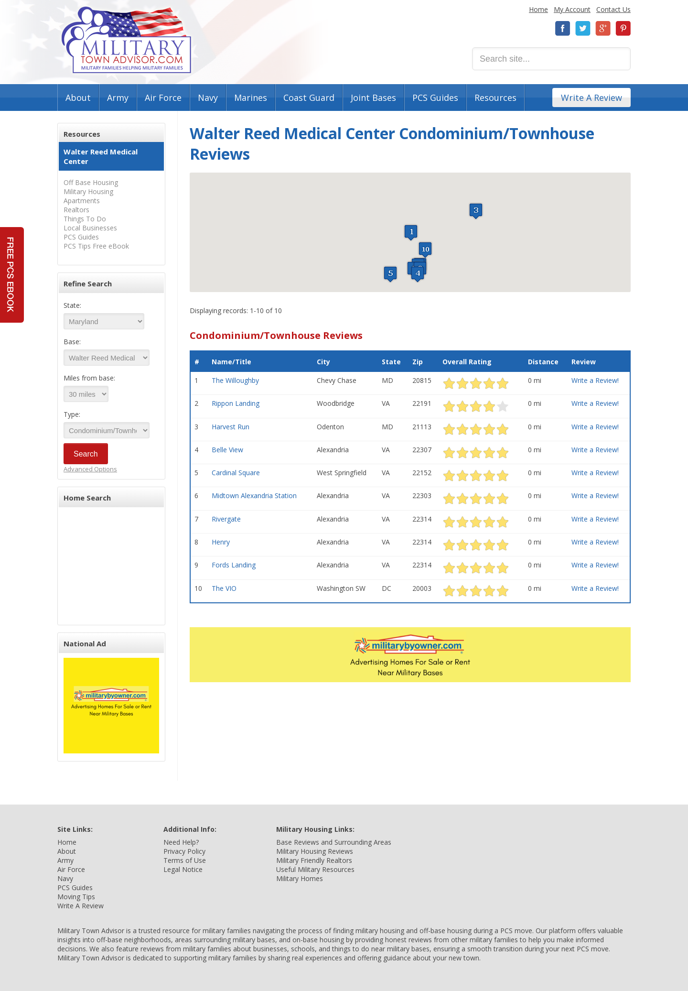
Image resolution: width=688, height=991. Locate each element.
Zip (417, 361)
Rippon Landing (235, 403)
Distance (543, 361)
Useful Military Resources (315, 869)
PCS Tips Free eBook (96, 245)
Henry (221, 541)
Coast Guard (308, 97)
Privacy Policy (184, 851)
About (78, 97)
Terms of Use (184, 860)
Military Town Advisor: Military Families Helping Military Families (126, 39)
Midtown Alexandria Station (254, 495)
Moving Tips (76, 896)
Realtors (76, 209)
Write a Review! (595, 380)
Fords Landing (234, 564)
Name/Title (231, 361)
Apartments (82, 200)
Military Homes (299, 878)
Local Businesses (90, 227)
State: (72, 305)
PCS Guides (435, 97)
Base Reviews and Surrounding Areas (333, 842)
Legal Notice (183, 869)
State (391, 361)
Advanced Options (90, 469)
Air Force (163, 97)
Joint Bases (373, 97)
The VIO (224, 588)
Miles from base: (89, 377)
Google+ (603, 28)
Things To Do (85, 218)
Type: (72, 414)
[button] (411, 232)
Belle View (227, 449)
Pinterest (623, 28)
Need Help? (181, 842)
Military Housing (88, 191)
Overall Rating (467, 361)
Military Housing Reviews (314, 851)
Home (538, 9)
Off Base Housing (91, 182)
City (323, 361)
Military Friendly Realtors (314, 860)
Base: (72, 341)
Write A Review (591, 97)
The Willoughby (235, 380)
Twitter (583, 28)
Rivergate (226, 518)
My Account (572, 9)
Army (118, 97)
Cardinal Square (236, 472)
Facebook (562, 28)
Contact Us (613, 9)
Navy (208, 97)
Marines (250, 97)
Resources (495, 97)
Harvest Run (230, 426)
